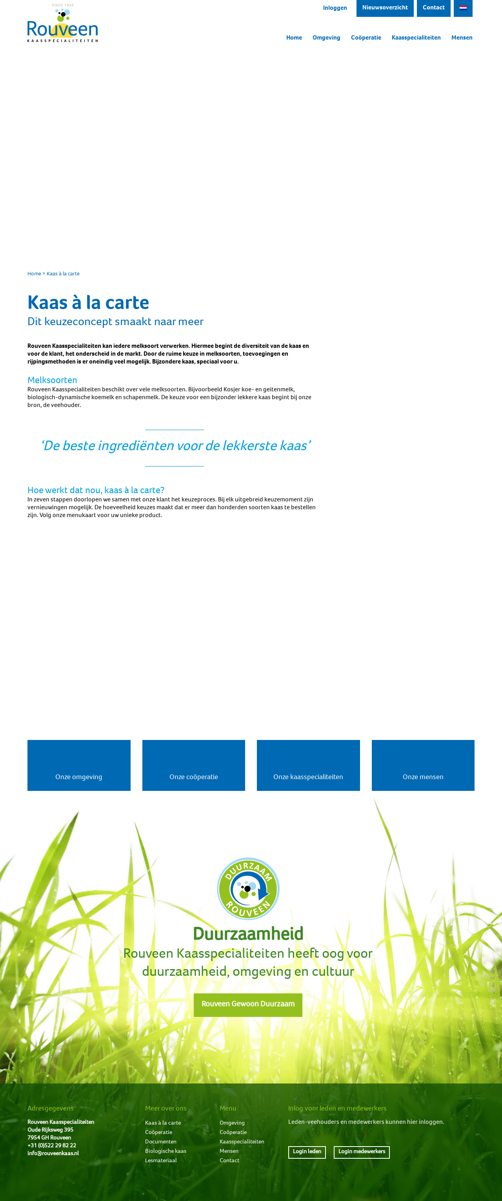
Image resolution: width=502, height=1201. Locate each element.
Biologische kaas (165, 1151)
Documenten (160, 1142)
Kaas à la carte (163, 1123)
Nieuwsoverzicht (385, 8)
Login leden (307, 1152)
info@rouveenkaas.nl (53, 1154)
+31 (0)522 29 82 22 (51, 1146)
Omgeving (326, 38)
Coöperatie (366, 38)
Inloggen (335, 8)
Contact (434, 8)
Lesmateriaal (161, 1161)
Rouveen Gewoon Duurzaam (248, 1005)
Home (294, 38)
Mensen (462, 38)
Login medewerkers (361, 1152)
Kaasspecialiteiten (416, 38)
